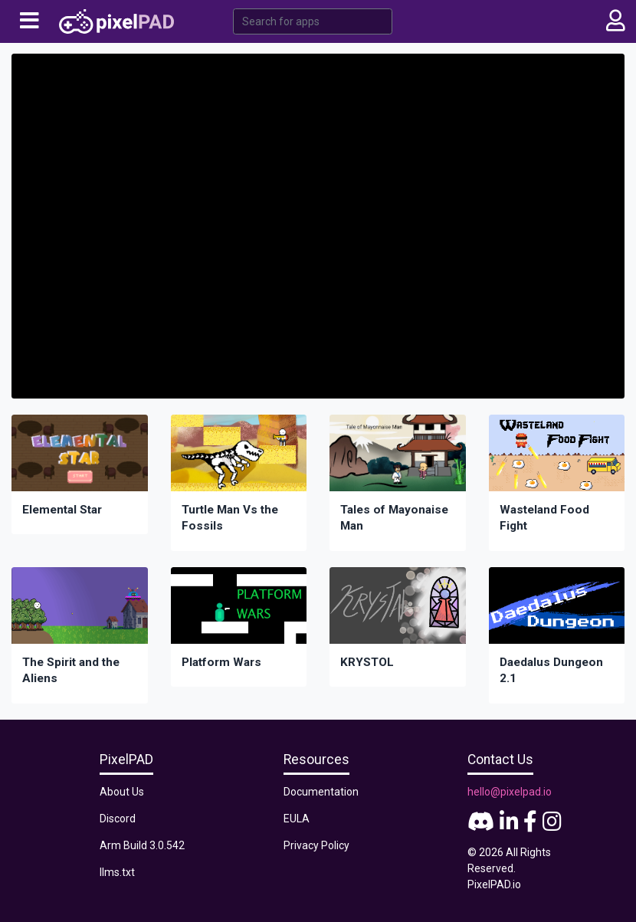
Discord (118, 818)
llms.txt (117, 872)
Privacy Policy (316, 845)
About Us (122, 792)
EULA (297, 818)
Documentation (321, 792)
